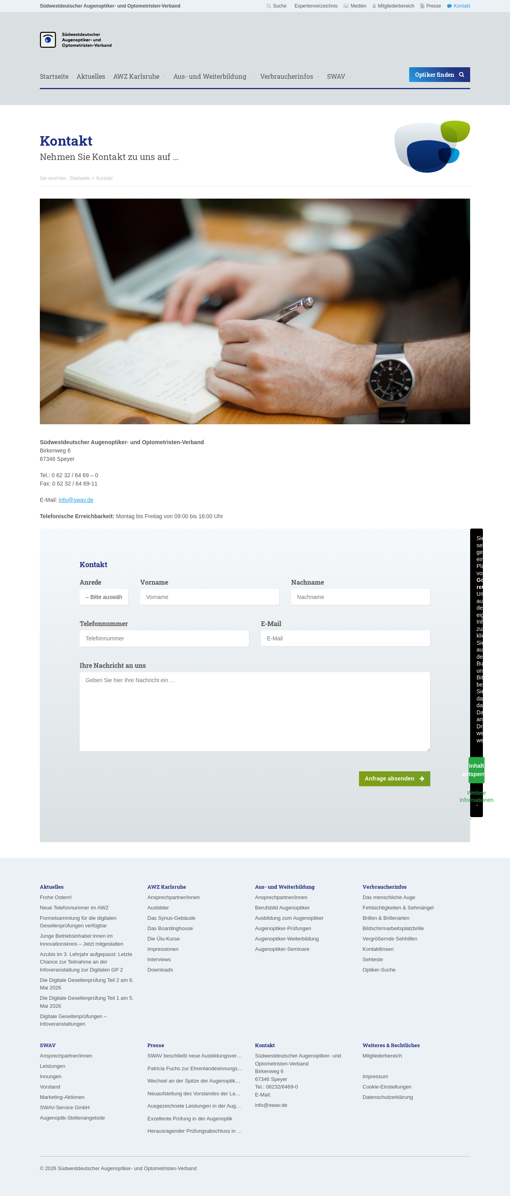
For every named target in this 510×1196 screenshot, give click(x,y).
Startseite (54, 76)
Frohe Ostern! (56, 897)
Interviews (159, 959)
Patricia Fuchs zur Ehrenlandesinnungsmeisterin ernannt (195, 1068)
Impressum (375, 1076)
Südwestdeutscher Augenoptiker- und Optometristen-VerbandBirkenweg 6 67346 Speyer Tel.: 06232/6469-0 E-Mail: (298, 1075)
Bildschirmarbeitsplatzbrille (393, 928)
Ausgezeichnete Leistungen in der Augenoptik (195, 1106)
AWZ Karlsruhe (136, 76)
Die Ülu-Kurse (163, 939)
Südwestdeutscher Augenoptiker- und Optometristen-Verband (110, 6)
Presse (430, 6)
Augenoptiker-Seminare (282, 949)
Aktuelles (90, 76)
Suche (276, 6)
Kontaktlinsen (378, 949)
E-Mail (271, 623)
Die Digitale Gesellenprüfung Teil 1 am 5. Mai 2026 (86, 1002)
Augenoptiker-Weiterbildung (287, 939)
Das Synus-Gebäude (171, 918)
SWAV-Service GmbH (65, 1107)
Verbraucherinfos (286, 76)
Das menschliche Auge (389, 897)
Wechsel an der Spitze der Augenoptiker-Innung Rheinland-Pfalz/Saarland (195, 1081)
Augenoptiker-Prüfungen (283, 928)
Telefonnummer (104, 623)
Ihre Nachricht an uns (113, 665)
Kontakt (458, 6)
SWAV (336, 76)
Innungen (50, 1076)
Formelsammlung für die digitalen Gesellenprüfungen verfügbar (78, 922)
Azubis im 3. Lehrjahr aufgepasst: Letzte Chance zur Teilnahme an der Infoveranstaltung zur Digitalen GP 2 (86, 962)
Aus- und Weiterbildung (209, 76)
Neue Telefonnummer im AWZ (74, 908)
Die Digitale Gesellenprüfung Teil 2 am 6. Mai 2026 (86, 984)
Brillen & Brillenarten (386, 918)
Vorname (154, 582)
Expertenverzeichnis (315, 6)
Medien (354, 6)
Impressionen (162, 949)
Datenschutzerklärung (388, 1097)
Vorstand (50, 1087)
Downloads (160, 970)
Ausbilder (158, 908)
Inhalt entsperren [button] (476, 770)
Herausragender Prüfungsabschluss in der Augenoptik (195, 1131)
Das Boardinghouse (170, 928)
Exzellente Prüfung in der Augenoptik (189, 1119)
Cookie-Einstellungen (387, 1087)
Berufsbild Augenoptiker (282, 908)
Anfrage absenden (394, 778)
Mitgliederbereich (393, 6)
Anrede (90, 582)
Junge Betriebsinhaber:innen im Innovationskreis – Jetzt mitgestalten (82, 940)
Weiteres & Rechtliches (391, 1045)
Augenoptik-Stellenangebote (72, 1118)
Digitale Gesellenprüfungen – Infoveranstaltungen (73, 1020)
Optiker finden (439, 74)
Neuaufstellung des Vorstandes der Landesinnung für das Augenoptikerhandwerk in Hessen (195, 1093)
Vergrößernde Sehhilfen (390, 939)
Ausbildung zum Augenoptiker (289, 918)
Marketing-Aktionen (62, 1097)
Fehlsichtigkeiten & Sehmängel (398, 908)
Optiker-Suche (379, 970)
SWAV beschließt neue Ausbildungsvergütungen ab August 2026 (195, 1056)
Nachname (307, 582)
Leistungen (52, 1066)
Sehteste (373, 959)
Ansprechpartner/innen (173, 897)
